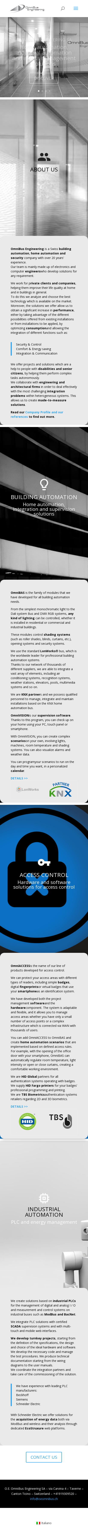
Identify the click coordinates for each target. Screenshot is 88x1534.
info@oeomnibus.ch (44, 1499)
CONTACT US (44, 1457)
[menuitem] (44, 1523)
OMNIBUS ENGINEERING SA (44, 42)
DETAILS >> (19, 778)
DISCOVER (44, 80)
